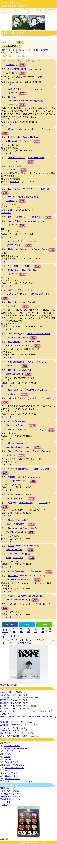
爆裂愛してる (11, 776)
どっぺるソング (12, 2)
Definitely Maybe (41, 469)
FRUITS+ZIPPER (12, 746)
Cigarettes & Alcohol (15, 425)
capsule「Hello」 (8, 692)
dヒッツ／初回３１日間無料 (36, 50)
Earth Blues (11, 366)
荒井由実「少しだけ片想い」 (13, 722)
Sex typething (35, 69)
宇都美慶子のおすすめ (10, 799)
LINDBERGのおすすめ (10, 796)
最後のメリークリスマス (28, 166)
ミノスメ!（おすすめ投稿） (20, 643)
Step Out (20, 443)
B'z (9, 188)
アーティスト (28, 11)
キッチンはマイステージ (28, 61)
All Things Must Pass (15, 481)
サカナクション (12, 778)
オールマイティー (13, 773)
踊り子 (7, 756)
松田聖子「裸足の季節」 (11, 700)
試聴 (22, 65)
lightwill (26, 842)
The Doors (13, 554)
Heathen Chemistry (15, 498)
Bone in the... (16, 82)
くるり (11, 166)
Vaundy (7, 759)
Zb (11, 210)
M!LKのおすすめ (7, 788)
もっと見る (5, 802)
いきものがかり (15, 241)
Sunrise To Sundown (15, 337)
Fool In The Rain (30, 137)
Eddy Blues (15, 326)
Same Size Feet (31, 528)
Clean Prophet (25, 604)
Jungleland (33, 302)
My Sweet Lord (33, 477)
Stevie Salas (14, 221)
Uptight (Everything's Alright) (38, 451)
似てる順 (7, 56)
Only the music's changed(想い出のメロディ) (31, 101)
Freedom (22, 429)
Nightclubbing (25, 502)
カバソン (40, 10)
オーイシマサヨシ (16, 157)
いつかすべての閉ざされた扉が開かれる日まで (28, 294)
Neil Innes (13, 575)
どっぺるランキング (39, 640)
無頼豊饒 (47, 398)
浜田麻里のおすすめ (9, 794)
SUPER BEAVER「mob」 (12, 730)
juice (16, 266)
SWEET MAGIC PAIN (37, 390)
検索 (20, 42)
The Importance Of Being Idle (30, 596)
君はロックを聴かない (14, 765)
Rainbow (12, 370)
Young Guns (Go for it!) (28, 197)
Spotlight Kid (25, 370)
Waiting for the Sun (14, 558)
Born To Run (11, 306)
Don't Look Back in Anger (17, 447)
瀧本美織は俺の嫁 (8, 685)
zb (11, 150)
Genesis (12, 129)
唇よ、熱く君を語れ (14, 767)
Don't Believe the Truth (16, 600)
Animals (24, 249)
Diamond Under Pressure (38, 333)
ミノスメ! (51, 10)
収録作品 (10, 65)
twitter (27, 624)
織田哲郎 (12, 290)
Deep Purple (14, 341)
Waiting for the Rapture (27, 546)
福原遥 (11, 61)
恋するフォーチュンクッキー (31, 89)
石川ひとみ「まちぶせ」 (11, 695)
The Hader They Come (33, 221)
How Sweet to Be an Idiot (32, 576)
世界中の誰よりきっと (14, 751)
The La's (12, 604)
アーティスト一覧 (19, 640)
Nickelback (13, 249)
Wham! (11, 197)
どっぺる (6, 11)
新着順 (21, 56)
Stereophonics (15, 528)
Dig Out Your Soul (14, 549)
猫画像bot (14, 181)
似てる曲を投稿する (11, 46)
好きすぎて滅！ (11, 762)
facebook (10, 624)
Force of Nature (23, 494)
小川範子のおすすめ (9, 791)
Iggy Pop (12, 502)
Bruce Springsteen (16, 302)
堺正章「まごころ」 (9, 733)
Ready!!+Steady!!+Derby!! (16, 748)
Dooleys (12, 97)
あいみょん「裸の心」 (10, 728)
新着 (17, 11)
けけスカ (8, 754)
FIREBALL (19, 217)
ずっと (7, 743)
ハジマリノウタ (13, 245)
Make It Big (38, 429)
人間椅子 (12, 398)
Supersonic (21, 469)
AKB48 (11, 89)
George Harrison (16, 477)
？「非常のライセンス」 (11, 697)
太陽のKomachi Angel (24, 189)
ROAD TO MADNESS (37, 362)
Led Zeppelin (14, 137)
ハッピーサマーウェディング (18, 781)
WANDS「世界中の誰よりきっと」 (16, 725)
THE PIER (10, 169)
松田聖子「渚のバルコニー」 (13, 708)
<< (5, 630)
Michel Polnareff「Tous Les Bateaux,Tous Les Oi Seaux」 (27, 717)
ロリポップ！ (39, 842)
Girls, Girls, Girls (29, 270)
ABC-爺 (13, 122)
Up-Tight (10, 455)
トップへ (5, 640)
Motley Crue (13, 270)
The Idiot (43, 502)
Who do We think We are (17, 345)
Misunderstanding (27, 129)
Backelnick (14, 259)
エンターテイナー (36, 157)
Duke (44, 129)
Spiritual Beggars (16, 333)
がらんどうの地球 (27, 398)
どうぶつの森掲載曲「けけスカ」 (15, 736)
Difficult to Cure (13, 374)
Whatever (20, 571)
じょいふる (30, 241)
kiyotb (12, 355)
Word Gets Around (14, 532)
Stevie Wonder (15, 451)
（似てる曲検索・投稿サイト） (15, 6)
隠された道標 (25, 290)
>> (12, 636)
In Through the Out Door (17, 141)
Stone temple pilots (17, 69)
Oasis (11, 421)
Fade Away (21, 421)
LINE (44, 624)
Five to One (26, 554)
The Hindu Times (24, 520)
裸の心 (8, 770)
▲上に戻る (5, 805)
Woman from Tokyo (31, 342)
